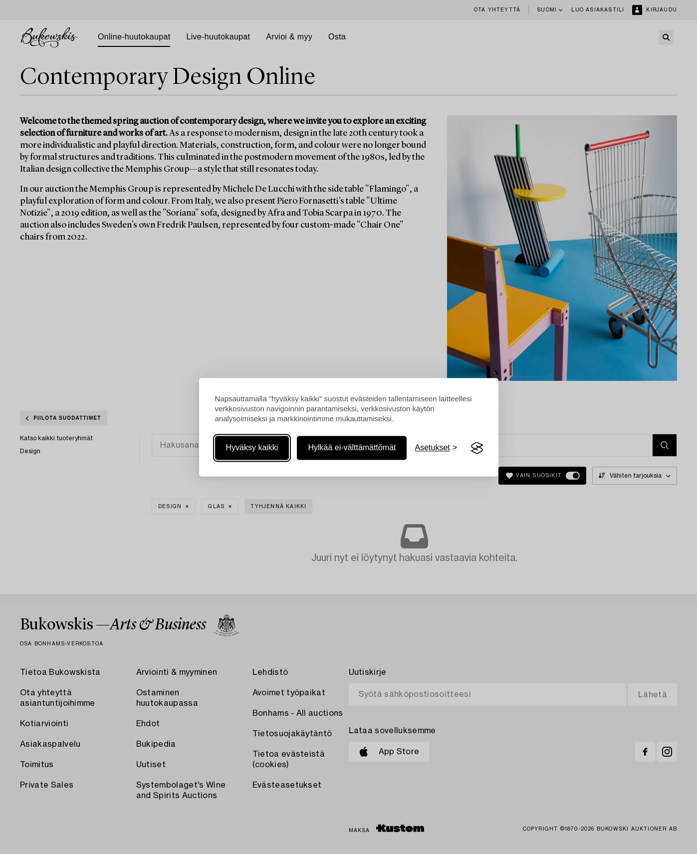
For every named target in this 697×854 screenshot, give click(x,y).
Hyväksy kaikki (252, 448)
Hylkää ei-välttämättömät (352, 448)
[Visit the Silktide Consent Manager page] (477, 448)
